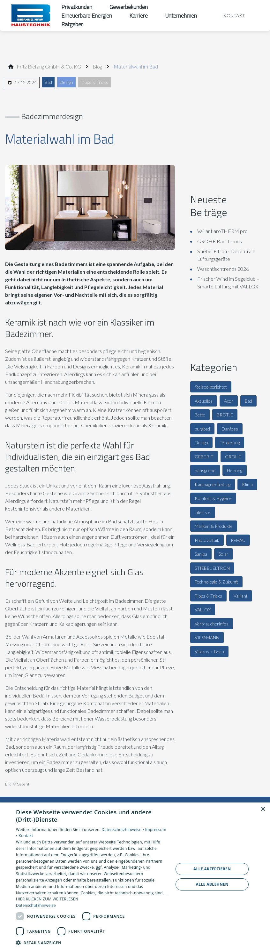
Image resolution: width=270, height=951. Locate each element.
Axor (228, 401)
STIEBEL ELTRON (212, 568)
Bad (48, 82)
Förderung (230, 442)
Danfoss (229, 428)
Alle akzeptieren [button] (212, 869)
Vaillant (241, 596)
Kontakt (26, 835)
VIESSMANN (207, 637)
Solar (224, 554)
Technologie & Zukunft (216, 581)
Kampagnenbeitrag (212, 484)
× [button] (262, 809)
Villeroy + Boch (209, 651)
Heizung (234, 470)
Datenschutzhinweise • (123, 829)
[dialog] (135, 876)
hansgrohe (205, 470)
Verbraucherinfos (212, 623)
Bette (200, 414)
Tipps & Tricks (94, 82)
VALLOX (203, 609)
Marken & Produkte (214, 526)
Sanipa (201, 554)
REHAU (238, 540)
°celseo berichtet (211, 387)
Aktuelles (204, 401)
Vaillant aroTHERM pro (222, 231)
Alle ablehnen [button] (212, 884)
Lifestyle (203, 512)
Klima (247, 484)
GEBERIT (204, 456)
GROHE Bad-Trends (219, 241)
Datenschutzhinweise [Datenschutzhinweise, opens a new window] (36, 905)
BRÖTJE (225, 414)
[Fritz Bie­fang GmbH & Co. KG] (49, 66)
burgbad (202, 428)
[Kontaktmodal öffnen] (229, 15)
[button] (92, 942)
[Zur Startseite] (30, 15)
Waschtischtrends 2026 (223, 269)
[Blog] (97, 66)
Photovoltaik (207, 540)
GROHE (233, 456)
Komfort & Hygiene (213, 498)
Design (66, 82)
